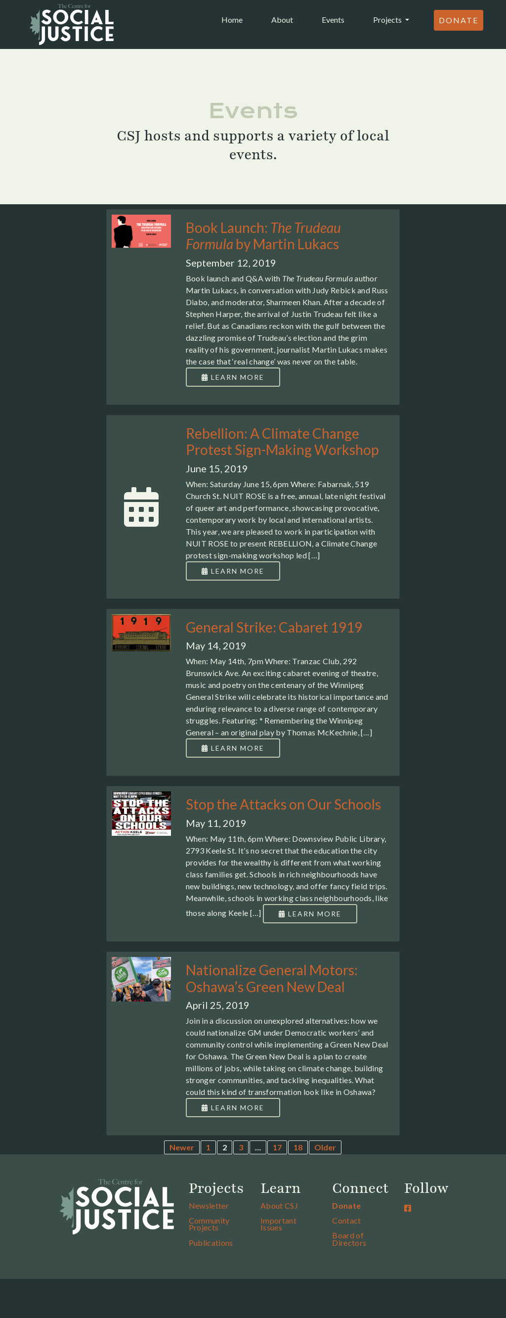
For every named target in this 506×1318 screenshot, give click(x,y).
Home (234, 18)
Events (333, 19)
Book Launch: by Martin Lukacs (263, 236)
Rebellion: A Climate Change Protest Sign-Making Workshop (282, 441)
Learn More (233, 377)
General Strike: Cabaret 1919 (274, 627)
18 (298, 1147)
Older (325, 1147)
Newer (181, 1147)
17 (277, 1147)
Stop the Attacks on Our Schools (283, 804)
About (282, 19)
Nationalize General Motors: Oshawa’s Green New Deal (272, 978)
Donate (458, 20)
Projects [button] (388, 19)
